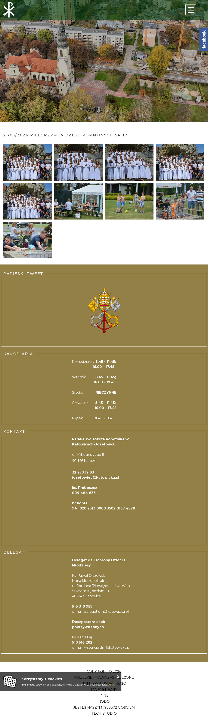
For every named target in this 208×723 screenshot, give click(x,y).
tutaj (111, 684)
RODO (104, 701)
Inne (104, 695)
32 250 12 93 (83, 472)
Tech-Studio (104, 713)
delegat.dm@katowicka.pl (106, 611)
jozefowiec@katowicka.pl (95, 477)
